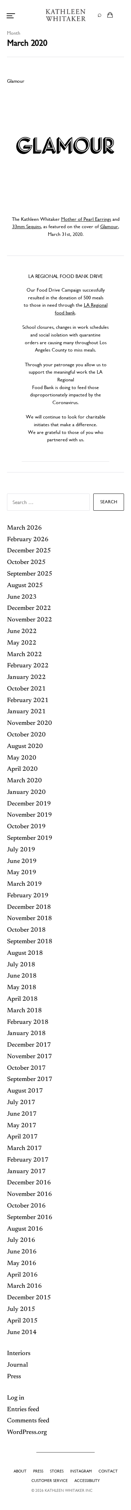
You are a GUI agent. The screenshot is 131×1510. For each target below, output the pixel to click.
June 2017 (22, 1114)
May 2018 (21, 988)
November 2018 (29, 919)
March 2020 (24, 781)
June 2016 (22, 1252)
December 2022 (29, 608)
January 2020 (26, 792)
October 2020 (26, 735)
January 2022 (26, 677)
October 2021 (26, 689)
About (20, 1471)
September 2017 (29, 1079)
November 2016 (29, 1194)
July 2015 (21, 1309)
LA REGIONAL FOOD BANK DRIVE (65, 276)
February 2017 (28, 1160)
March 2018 (24, 1011)
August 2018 (25, 953)
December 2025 (29, 551)
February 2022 (28, 666)
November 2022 (29, 620)
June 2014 (22, 1332)
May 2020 (21, 758)
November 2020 (29, 723)
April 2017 (22, 1137)
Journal (17, 1365)
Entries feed (23, 1410)
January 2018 (26, 1034)
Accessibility (87, 1480)
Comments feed (28, 1421)
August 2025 (25, 586)
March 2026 (24, 528)
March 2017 (24, 1148)
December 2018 (29, 907)
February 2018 (28, 1022)
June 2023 (22, 597)
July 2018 (21, 965)
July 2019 (21, 850)
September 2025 (29, 574)
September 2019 (29, 838)
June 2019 (22, 861)
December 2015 (29, 1298)
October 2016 (26, 1206)
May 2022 (21, 643)
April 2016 (22, 1275)
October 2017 (26, 1068)
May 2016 (21, 1263)
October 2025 (26, 562)
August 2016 (25, 1229)
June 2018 (22, 976)
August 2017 (25, 1091)
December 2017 (29, 1045)
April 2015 (22, 1321)
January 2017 (26, 1172)
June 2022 (22, 631)
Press (14, 1377)
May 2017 (21, 1126)
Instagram (81, 1471)
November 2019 (29, 815)
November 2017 (29, 1057)
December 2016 (29, 1183)
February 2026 (28, 540)
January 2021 (26, 712)
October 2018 (26, 930)
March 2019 (24, 884)
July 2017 (21, 1103)
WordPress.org (27, 1432)
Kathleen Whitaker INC (69, 1490)
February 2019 (28, 896)
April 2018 (22, 999)
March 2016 (24, 1286)
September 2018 (29, 942)
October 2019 (26, 827)
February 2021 (28, 701)
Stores (57, 1471)
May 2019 (21, 873)
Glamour (15, 81)
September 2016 (29, 1218)
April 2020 (22, 769)
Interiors (18, 1354)
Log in (15, 1398)
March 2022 (24, 655)
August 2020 (25, 746)
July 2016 (21, 1240)
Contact (108, 1471)
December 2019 (29, 804)
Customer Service (49, 1480)
